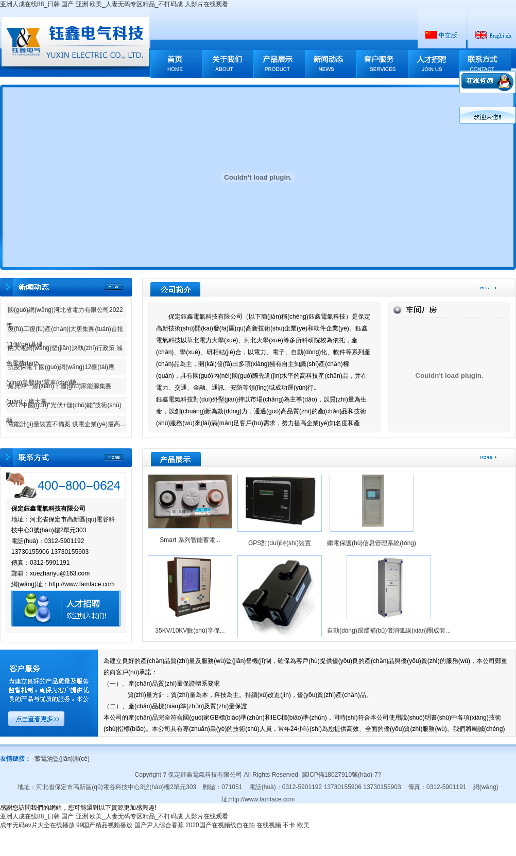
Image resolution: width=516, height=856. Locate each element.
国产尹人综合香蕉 (159, 825)
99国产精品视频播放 (104, 825)
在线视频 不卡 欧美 (282, 825)
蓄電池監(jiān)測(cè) (61, 758)
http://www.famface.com (262, 799)
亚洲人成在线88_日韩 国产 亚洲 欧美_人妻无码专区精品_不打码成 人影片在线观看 (114, 4)
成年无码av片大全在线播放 (37, 825)
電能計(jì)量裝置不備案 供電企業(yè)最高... (65, 424)
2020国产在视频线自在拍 (220, 825)
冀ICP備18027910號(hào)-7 (340, 774)
